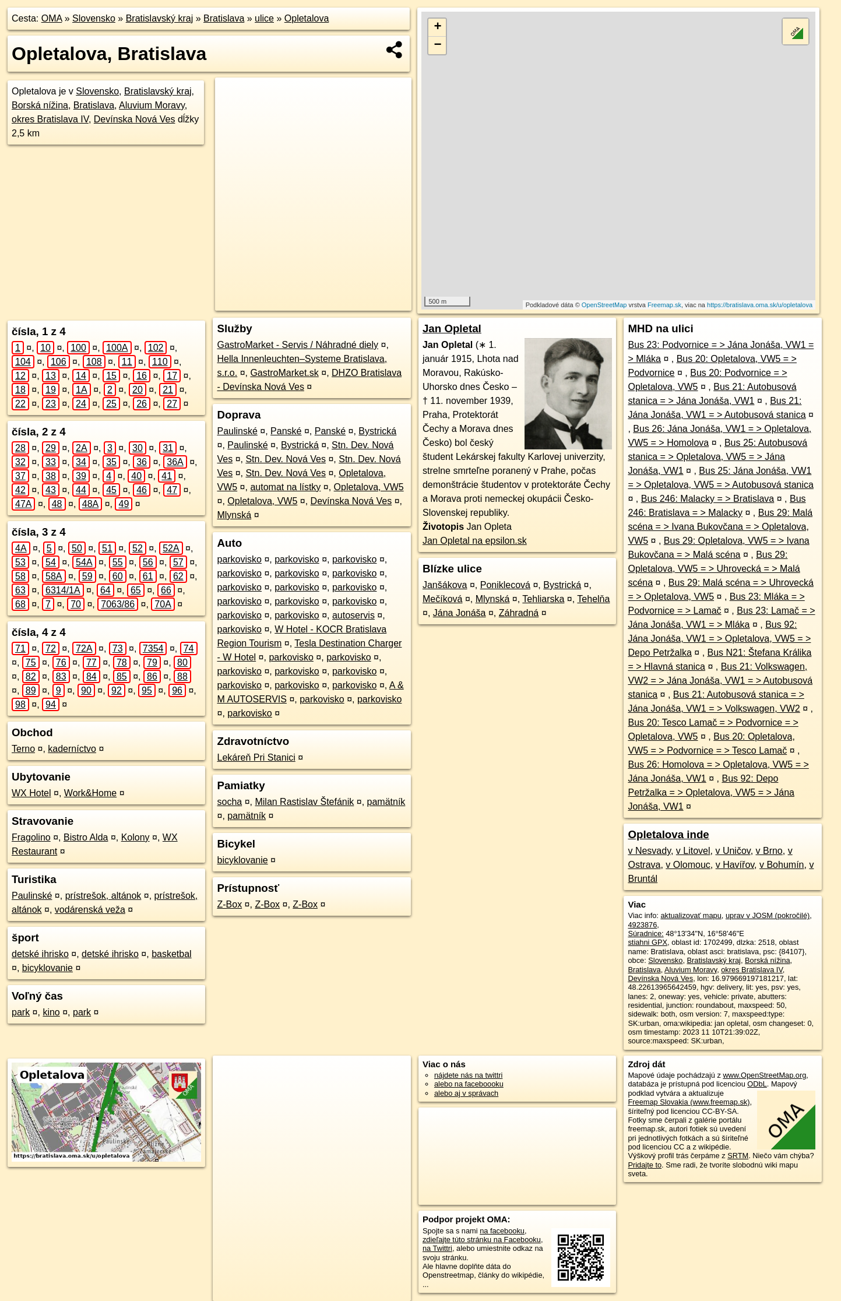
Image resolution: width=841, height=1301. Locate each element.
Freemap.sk (664, 304)
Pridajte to (644, 1165)
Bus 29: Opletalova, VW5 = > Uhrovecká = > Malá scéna (714, 569)
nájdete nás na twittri (468, 1075)
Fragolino (31, 837)
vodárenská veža (90, 910)
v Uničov (732, 851)
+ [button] (437, 27)
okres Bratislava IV (50, 119)
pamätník (386, 802)
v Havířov (735, 865)
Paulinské (32, 896)
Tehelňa (593, 599)
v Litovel (693, 851)
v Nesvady (649, 851)
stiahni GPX (647, 942)
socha (229, 802)
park (21, 1012)
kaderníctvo (72, 749)
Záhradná (519, 613)
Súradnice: (645, 933)
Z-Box (229, 904)
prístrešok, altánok (103, 896)
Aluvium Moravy (152, 105)
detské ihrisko (40, 954)
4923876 (642, 924)
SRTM (737, 1155)
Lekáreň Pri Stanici (256, 757)
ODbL (756, 1084)
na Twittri (437, 1248)
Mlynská (234, 515)
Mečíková (442, 599)
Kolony (135, 837)
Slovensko (93, 18)
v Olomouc (688, 865)
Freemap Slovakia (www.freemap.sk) (688, 1102)
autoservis (353, 615)
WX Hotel (31, 793)
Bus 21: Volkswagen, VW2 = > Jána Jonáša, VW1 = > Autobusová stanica (720, 680)
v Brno (769, 851)
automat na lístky (285, 487)
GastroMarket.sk (284, 373)
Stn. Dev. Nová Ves (285, 459)
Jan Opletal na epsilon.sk (475, 541)
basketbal (172, 954)
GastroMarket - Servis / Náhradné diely (297, 345)
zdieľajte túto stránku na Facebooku (482, 1239)
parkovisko (239, 559)
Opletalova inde (668, 834)
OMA (51, 18)
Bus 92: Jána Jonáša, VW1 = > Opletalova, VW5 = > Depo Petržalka (719, 638)
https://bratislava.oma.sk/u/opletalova (759, 304)
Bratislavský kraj (159, 18)
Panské (285, 431)
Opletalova (306, 18)
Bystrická (377, 431)
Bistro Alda (86, 837)
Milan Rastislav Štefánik (304, 802)
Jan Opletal (452, 328)
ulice (264, 18)
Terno (23, 749)
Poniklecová (505, 585)
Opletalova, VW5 (369, 487)
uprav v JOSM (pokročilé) (768, 915)
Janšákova (445, 585)
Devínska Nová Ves (134, 119)
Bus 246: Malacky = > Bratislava (708, 499)
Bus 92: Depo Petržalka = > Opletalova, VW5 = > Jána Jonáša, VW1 (711, 792)
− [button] (437, 45)
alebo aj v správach (466, 1093)
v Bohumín (781, 865)
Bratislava (223, 18)
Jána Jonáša (459, 613)
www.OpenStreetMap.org (764, 1075)
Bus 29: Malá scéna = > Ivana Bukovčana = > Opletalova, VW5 (720, 527)
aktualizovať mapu (690, 915)
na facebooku (502, 1230)
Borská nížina (40, 105)
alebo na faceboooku (469, 1084)
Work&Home (90, 793)
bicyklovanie (47, 968)
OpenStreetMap (604, 304)
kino (51, 1012)
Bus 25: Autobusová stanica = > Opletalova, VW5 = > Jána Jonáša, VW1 (717, 457)
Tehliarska (543, 599)
